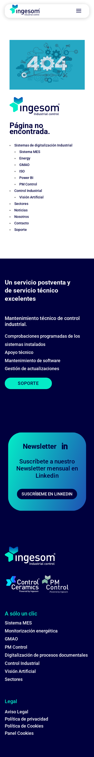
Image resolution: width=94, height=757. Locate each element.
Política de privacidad (26, 719)
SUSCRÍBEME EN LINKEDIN (47, 493)
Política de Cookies (24, 726)
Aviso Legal (16, 711)
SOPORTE (28, 383)
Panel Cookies (19, 733)
